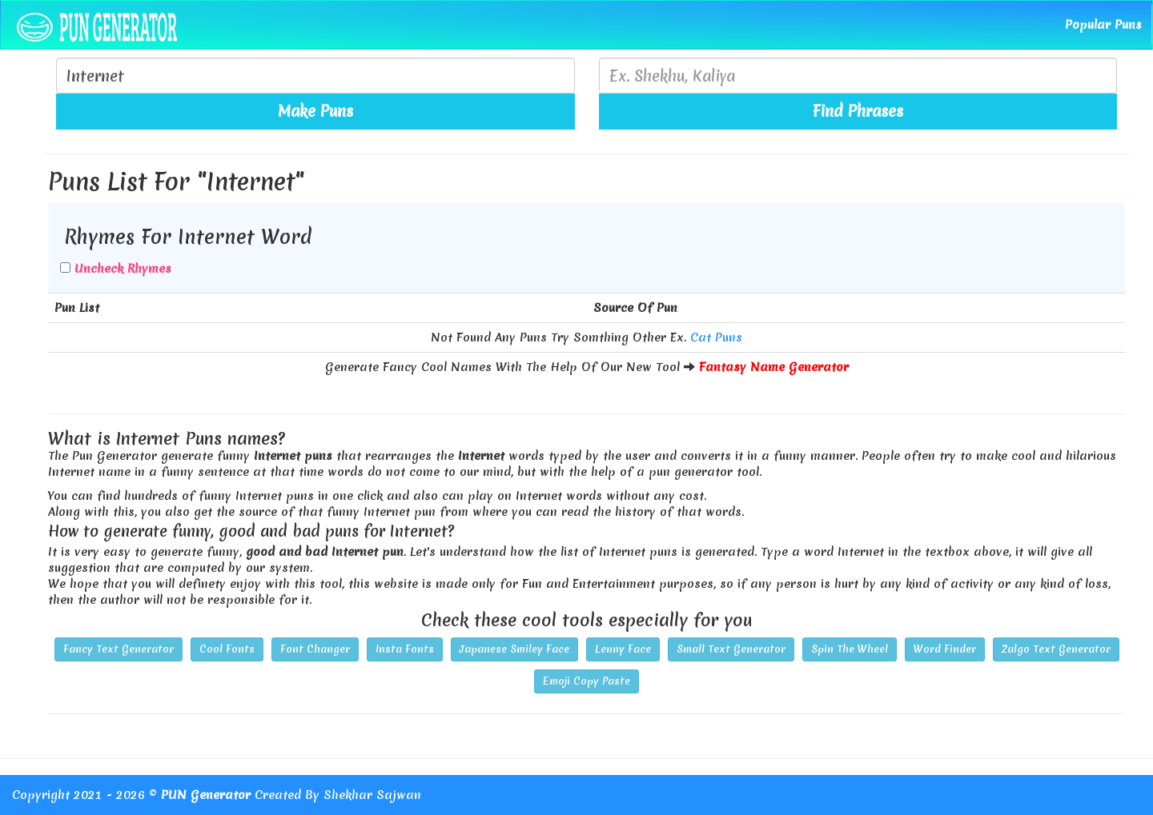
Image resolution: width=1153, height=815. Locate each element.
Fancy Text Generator (118, 649)
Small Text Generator (731, 649)
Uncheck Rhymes (122, 269)
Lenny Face (623, 649)
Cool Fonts (227, 649)
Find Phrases (858, 111)
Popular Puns (1103, 25)
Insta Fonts (405, 649)
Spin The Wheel (849, 649)
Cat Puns (716, 338)
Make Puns (315, 111)
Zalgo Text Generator (1056, 649)
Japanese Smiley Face (514, 649)
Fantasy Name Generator (774, 367)
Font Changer (315, 649)
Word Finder (945, 649)
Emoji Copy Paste (586, 681)
